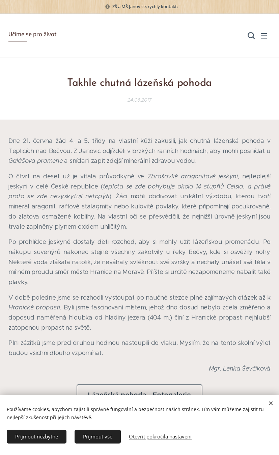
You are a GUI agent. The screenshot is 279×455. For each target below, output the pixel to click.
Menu (264, 35)
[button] (250, 35)
